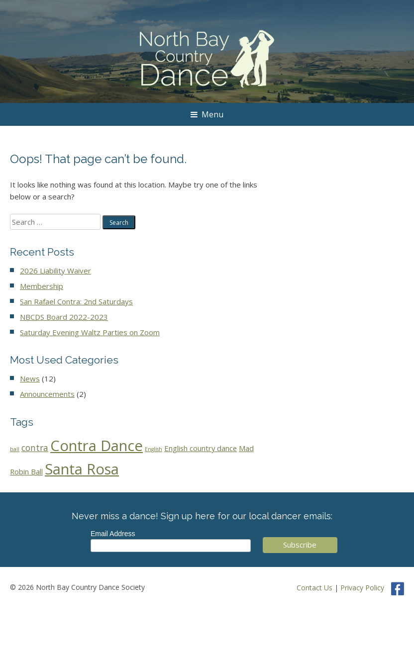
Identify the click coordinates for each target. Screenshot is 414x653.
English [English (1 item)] (153, 449)
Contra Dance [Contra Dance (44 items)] (96, 446)
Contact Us (314, 587)
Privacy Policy (362, 587)
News (30, 378)
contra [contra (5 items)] (34, 448)
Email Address (113, 534)
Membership (41, 286)
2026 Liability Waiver (55, 271)
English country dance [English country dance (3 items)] (200, 448)
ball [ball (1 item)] (14, 449)
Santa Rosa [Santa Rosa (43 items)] (82, 469)
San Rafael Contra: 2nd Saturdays (76, 301)
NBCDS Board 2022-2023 (64, 317)
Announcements (47, 394)
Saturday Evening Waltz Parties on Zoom (90, 332)
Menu (207, 114)
